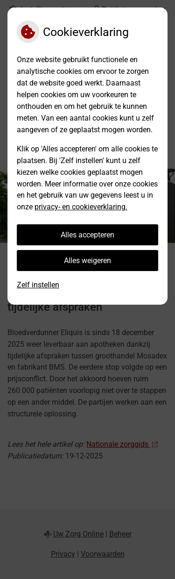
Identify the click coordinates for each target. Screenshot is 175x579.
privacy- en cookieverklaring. (81, 206)
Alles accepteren (87, 234)
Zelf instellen (38, 284)
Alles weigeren (87, 260)
